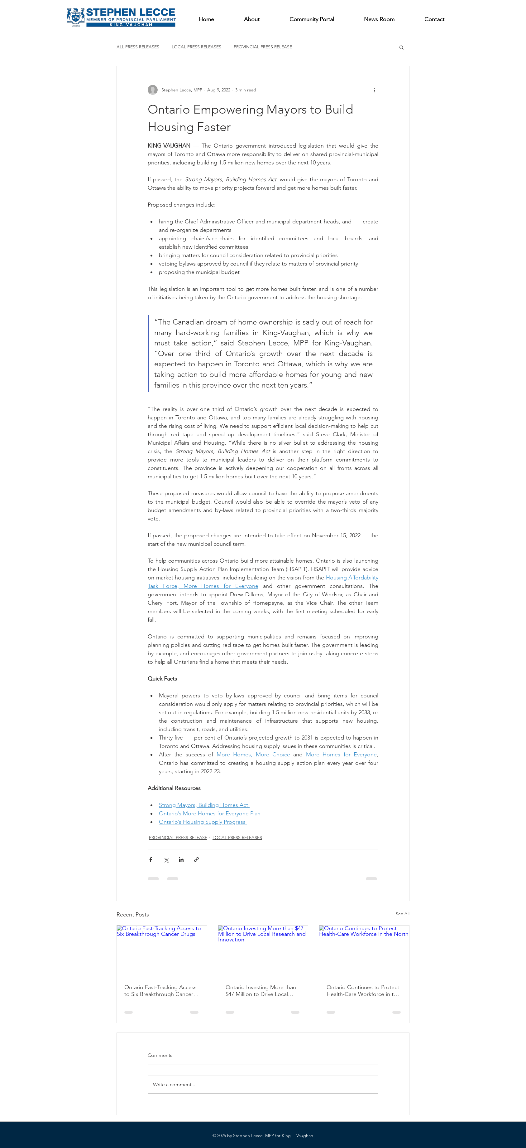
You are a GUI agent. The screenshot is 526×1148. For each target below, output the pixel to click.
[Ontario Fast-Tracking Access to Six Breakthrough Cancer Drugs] (162, 951)
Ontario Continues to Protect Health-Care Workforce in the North (363, 991)
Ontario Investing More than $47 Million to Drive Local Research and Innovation (261, 991)
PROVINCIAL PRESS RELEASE (263, 47)
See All (402, 913)
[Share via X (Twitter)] (166, 859)
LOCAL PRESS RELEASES (196, 47)
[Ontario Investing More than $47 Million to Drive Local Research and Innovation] (263, 951)
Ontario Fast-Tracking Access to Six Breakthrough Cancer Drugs (160, 991)
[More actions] (374, 90)
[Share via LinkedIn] (181, 859)
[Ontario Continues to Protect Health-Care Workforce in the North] (364, 951)
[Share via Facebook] (151, 859)
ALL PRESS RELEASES (138, 47)
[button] (401, 47)
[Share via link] (196, 859)
